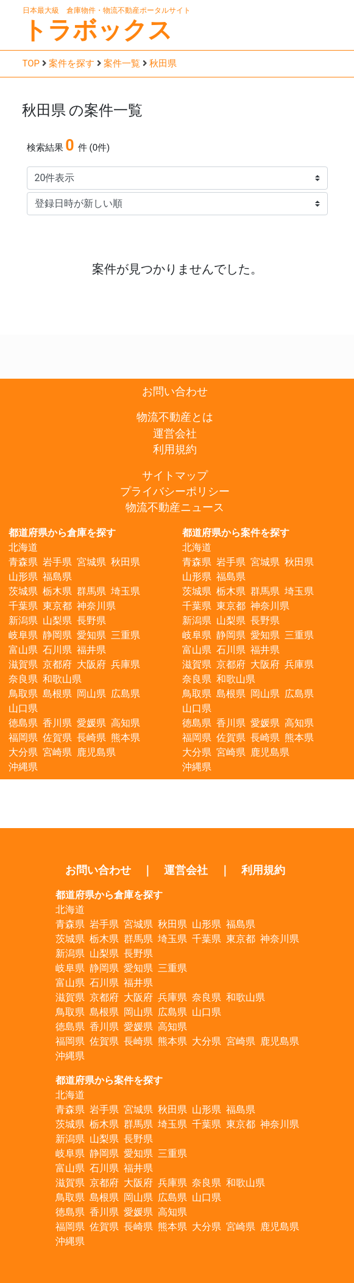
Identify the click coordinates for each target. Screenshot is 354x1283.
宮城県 (91, 562)
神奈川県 (96, 606)
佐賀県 (57, 737)
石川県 (57, 650)
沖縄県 (23, 767)
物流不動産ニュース (175, 507)
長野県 (91, 620)
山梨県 (57, 620)
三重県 (125, 635)
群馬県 (91, 591)
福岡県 (23, 737)
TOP (31, 63)
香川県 (57, 723)
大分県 (23, 752)
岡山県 (91, 693)
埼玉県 (125, 591)
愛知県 (91, 635)
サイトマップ (175, 476)
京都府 (57, 664)
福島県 (57, 576)
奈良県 (23, 679)
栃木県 (57, 591)
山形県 (23, 576)
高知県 (125, 723)
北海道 (23, 547)
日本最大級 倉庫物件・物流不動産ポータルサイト (107, 10)
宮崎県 (57, 752)
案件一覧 (122, 63)
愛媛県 (91, 723)
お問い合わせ (175, 391)
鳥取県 (23, 693)
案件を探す (71, 63)
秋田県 (163, 63)
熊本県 (125, 737)
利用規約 (175, 449)
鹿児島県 (96, 752)
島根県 (57, 693)
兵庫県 (125, 664)
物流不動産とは (174, 417)
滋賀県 (23, 664)
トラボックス (97, 30)
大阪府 (91, 664)
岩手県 (57, 562)
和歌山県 (62, 679)
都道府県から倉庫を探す (62, 532)
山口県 (23, 708)
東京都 (57, 606)
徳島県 (23, 723)
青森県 (23, 562)
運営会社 (175, 433)
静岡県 (57, 635)
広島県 (125, 693)
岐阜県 (23, 635)
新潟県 (23, 620)
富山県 (23, 650)
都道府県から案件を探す (235, 532)
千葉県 (23, 606)
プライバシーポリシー (175, 491)
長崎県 (91, 737)
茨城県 (23, 591)
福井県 (91, 650)
